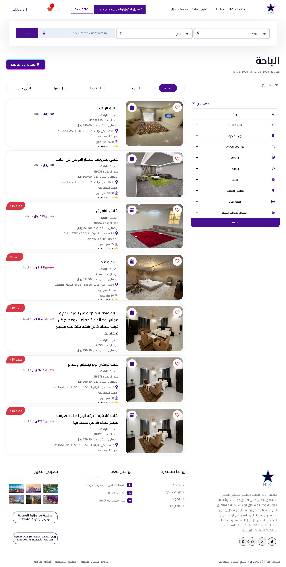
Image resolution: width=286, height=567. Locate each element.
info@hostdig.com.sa (111, 500)
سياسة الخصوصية (65, 561)
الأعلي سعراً (25, 88)
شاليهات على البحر (222, 9)
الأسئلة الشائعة (43, 561)
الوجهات (176, 499)
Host (251, 561)
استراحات (240, 9)
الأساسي (168, 88)
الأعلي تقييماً (97, 88)
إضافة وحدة (82, 9)
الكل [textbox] (178, 33)
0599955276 (116, 492)
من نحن (177, 485)
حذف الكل (200, 104)
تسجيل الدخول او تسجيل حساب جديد (120, 9)
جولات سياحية (173, 492)
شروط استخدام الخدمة (94, 561)
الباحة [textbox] (255, 33)
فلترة (235, 222)
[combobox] (232, 33)
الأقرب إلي (134, 88)
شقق (204, 9)
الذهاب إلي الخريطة (25, 64)
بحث (27, 33)
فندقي (194, 9)
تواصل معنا (174, 506)
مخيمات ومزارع (179, 9)
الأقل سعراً (60, 88)
